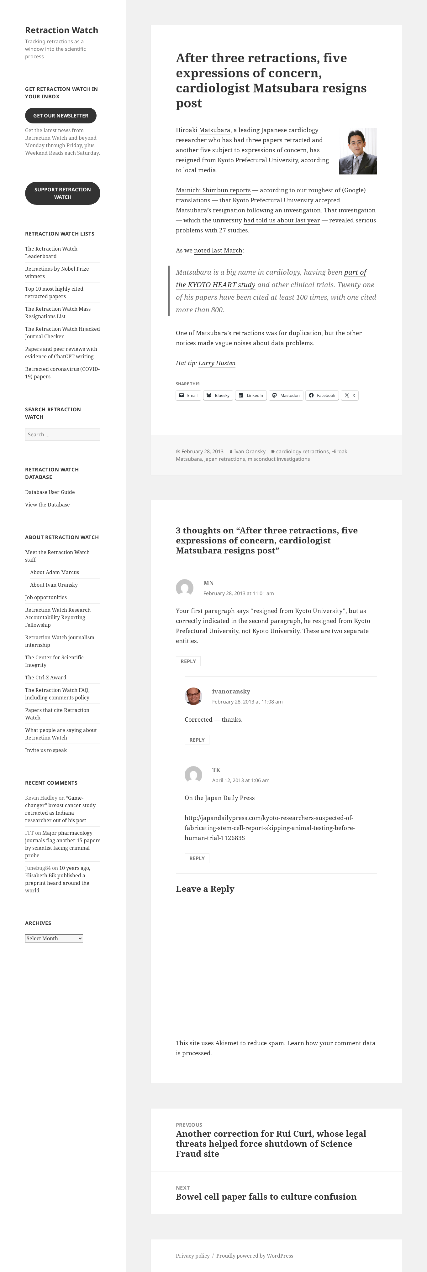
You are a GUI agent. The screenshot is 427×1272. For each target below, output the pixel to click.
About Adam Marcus (54, 572)
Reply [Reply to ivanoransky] (197, 739)
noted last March (218, 250)
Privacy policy (193, 1255)
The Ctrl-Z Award (45, 677)
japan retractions (224, 458)
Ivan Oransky (250, 451)
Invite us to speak (46, 750)
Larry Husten (216, 363)
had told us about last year (282, 220)
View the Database (47, 504)
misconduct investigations (279, 458)
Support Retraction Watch (62, 193)
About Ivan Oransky (54, 584)
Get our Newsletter (60, 115)
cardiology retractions (302, 451)
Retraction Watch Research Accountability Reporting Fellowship (58, 617)
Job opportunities (46, 597)
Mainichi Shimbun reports (213, 190)
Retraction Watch (61, 30)
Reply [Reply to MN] (188, 661)
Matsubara (214, 130)
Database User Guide (50, 492)
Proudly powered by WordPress (254, 1255)
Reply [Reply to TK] (197, 858)
